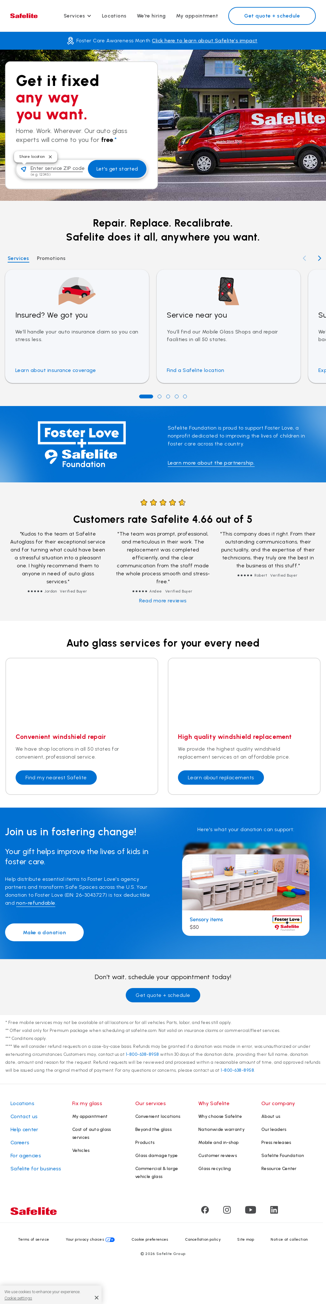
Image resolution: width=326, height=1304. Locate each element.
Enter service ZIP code (58, 168)
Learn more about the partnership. (211, 463)
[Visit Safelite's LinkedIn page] (274, 1212)
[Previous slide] (304, 258)
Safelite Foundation (282, 1155)
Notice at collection (289, 1239)
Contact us (24, 1116)
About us (270, 1116)
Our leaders (274, 1129)
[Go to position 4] (177, 396)
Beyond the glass (153, 1129)
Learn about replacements (221, 778)
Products (145, 1142)
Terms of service (33, 1239)
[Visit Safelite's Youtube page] (250, 1212)
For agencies (26, 1156)
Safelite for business (36, 1169)
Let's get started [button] (117, 169)
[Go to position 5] (185, 396)
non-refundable (35, 903)
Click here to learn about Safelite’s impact (205, 41)
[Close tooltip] (50, 157)
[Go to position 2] (159, 396)
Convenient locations (157, 1116)
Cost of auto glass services (91, 1133)
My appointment (197, 16)
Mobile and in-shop (218, 1142)
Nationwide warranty (221, 1129)
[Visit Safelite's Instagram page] (227, 1212)
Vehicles (81, 1150)
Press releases (276, 1142)
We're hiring (151, 16)
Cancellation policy (203, 1239)
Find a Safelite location (195, 370)
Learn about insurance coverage (55, 370)
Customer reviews (217, 1155)
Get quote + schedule (272, 16)
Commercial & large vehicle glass (156, 1172)
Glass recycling (214, 1168)
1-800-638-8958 (142, 1054)
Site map (245, 1239)
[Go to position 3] (168, 396)
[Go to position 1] (146, 396)
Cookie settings (18, 1298)
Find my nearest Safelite (56, 778)
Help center (25, 1129)
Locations (114, 16)
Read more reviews (163, 601)
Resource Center (279, 1168)
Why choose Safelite (220, 1116)
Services (74, 16)
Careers (20, 1142)
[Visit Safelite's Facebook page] (205, 1212)
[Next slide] (319, 258)
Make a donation (44, 932)
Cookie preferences (149, 1239)
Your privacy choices (85, 1239)
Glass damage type (156, 1155)
